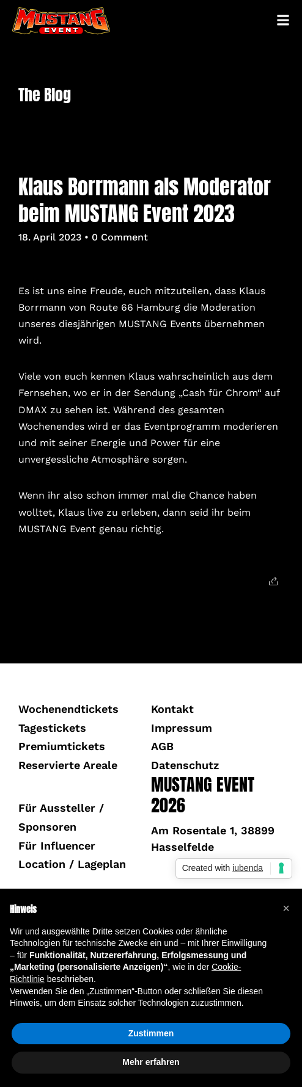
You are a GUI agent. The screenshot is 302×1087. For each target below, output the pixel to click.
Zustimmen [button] (151, 1033)
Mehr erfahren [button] (150, 1062)
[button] (286, 908)
